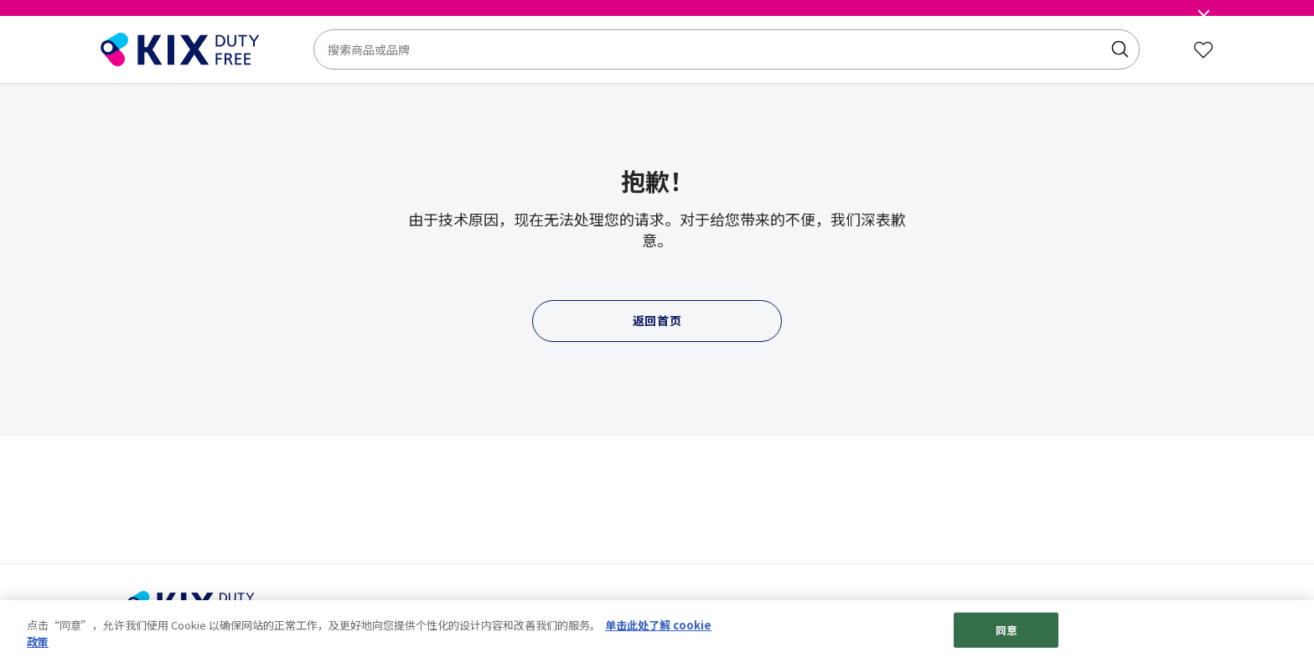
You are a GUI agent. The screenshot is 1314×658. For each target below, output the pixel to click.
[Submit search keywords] (1120, 49)
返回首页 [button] (657, 320)
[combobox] (726, 49)
